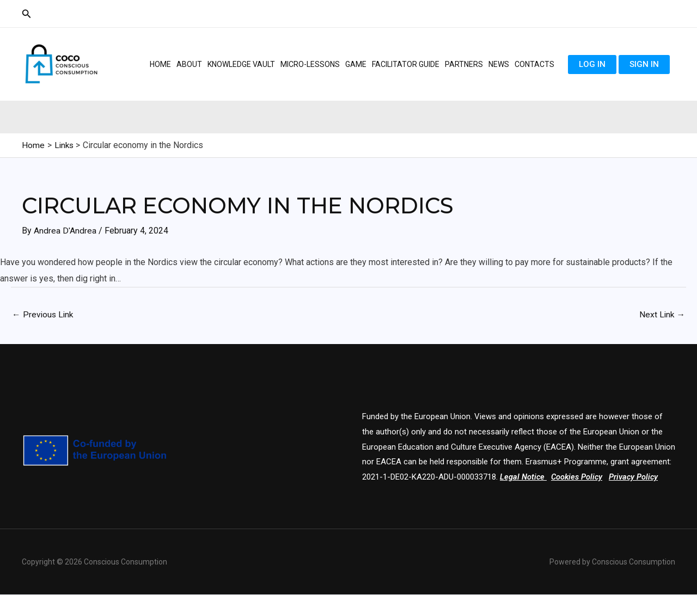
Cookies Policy (578, 477)
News (498, 64)
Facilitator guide (405, 64)
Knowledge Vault (241, 64)
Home (160, 64)
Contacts (534, 64)
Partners (464, 64)
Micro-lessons (310, 64)
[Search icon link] (27, 14)
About (189, 64)
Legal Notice (522, 477)
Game (355, 64)
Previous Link (43, 314)
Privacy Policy (636, 477)
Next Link (661, 314)
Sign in (644, 64)
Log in (592, 64)
